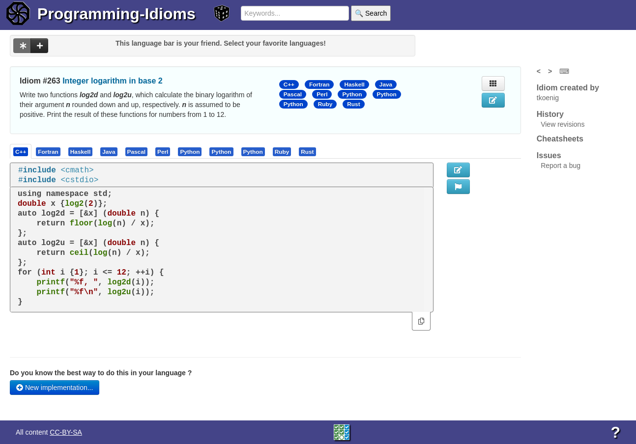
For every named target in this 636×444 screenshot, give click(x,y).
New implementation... (54, 387)
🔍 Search (371, 13)
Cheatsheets (560, 139)
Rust (353, 104)
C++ (289, 84)
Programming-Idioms (116, 14)
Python (352, 94)
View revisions (562, 124)
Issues (549, 155)
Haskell (354, 84)
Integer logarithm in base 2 (112, 81)
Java (385, 84)
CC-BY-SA (66, 432)
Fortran (319, 84)
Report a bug (560, 165)
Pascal (293, 94)
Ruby (325, 104)
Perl (322, 94)
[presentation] (20, 151)
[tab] (21, 151)
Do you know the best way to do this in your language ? (101, 373)
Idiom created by (568, 87)
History (550, 114)
